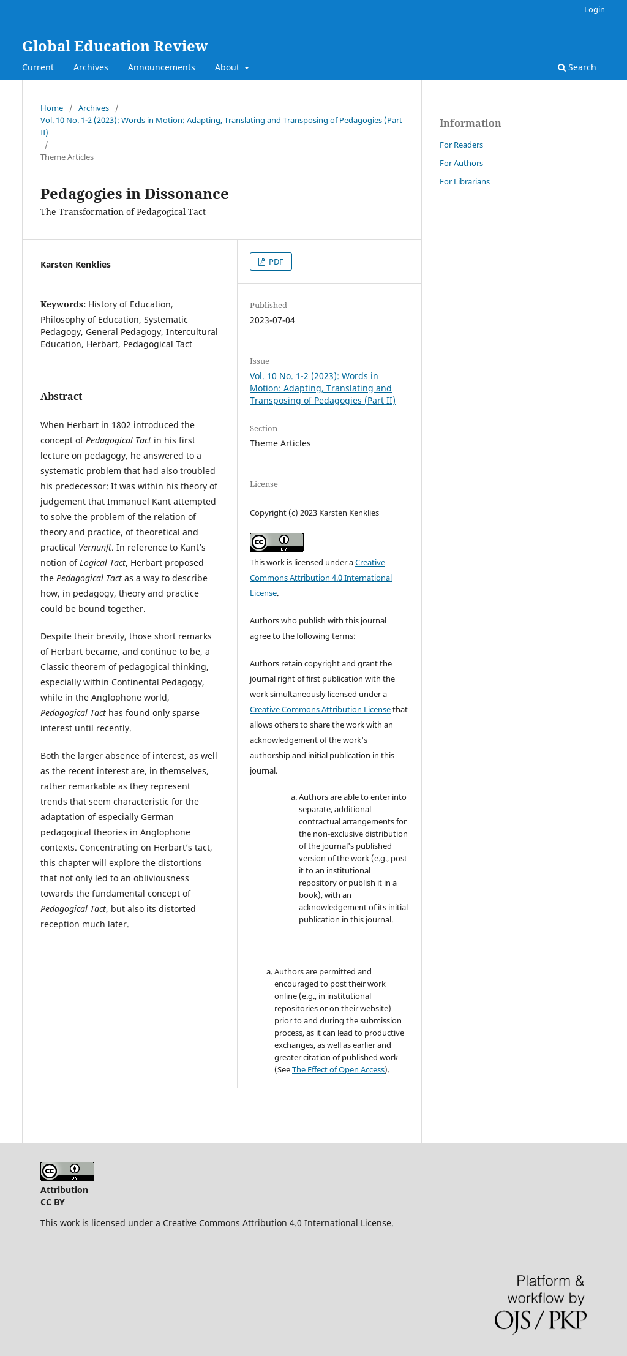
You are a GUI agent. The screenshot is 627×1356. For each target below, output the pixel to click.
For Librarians (465, 181)
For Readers (461, 144)
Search (577, 67)
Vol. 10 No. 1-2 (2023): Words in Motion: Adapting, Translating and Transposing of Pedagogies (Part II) (221, 126)
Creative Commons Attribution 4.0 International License (321, 577)
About (228, 67)
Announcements (161, 67)
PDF (275, 261)
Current (38, 67)
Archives (90, 67)
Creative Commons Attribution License (320, 709)
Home (51, 107)
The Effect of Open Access (338, 1069)
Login (594, 9)
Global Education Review (115, 46)
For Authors (461, 162)
